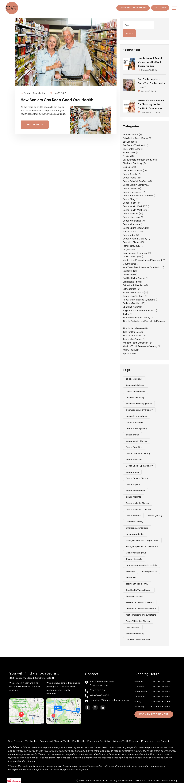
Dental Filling (129, 198)
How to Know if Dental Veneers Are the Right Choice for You (150, 62)
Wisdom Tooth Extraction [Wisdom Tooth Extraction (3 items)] (138, 638)
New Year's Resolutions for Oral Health (142, 266)
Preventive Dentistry (133, 291)
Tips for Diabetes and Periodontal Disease (144, 320)
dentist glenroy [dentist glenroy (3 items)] (155, 514)
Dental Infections (131, 216)
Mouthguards (129, 262)
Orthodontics (129, 287)
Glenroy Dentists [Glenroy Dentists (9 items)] (134, 558)
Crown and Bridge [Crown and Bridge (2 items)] (134, 421)
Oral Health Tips (131, 280)
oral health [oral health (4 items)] (131, 576)
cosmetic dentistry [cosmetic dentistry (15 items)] (135, 396)
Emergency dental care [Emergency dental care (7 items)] (137, 526)
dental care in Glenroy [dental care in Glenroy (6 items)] (136, 439)
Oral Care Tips (130, 269)
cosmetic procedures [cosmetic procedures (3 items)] (136, 415)
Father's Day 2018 (131, 244)
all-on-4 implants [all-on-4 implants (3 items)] (134, 377)
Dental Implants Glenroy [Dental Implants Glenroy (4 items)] (137, 502)
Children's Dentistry (132, 162)
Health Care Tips (131, 255)
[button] (174, 8)
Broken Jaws (129, 151)
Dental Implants (130, 212)
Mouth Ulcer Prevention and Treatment (142, 259)
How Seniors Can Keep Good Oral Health (59, 99)
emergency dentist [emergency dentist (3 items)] (135, 533)
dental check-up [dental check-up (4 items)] (134, 458)
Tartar (126, 313)
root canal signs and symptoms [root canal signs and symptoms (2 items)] (141, 613)
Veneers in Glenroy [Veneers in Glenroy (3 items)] (135, 632)
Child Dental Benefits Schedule (138, 158)
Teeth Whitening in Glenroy (136, 316)
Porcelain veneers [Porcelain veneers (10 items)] (134, 595)
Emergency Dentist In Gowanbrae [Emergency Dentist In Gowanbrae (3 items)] (142, 545)
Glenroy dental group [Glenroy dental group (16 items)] (136, 551)
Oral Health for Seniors (134, 277)
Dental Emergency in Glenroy (137, 194)
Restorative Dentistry (133, 295)
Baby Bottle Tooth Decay (135, 137)
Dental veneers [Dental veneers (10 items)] (133, 514)
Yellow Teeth (129, 348)
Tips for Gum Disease (134, 327)
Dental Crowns (130, 187)
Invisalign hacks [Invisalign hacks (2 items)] (149, 570)
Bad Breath (128, 140)
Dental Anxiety (130, 173)
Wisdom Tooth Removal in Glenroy (140, 345)
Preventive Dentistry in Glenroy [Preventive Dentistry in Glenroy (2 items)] (141, 607)
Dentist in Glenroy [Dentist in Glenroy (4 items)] (134, 520)
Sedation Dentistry (132, 302)
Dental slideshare (131, 223)
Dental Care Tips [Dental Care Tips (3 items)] (134, 446)
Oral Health (128, 273)
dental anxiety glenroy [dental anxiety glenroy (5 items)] (136, 427)
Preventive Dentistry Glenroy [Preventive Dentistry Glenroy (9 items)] (140, 601)
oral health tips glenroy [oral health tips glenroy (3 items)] (137, 582)
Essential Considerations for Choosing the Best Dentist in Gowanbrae (151, 103)
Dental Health (129, 201)
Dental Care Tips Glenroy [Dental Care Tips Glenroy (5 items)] (138, 452)
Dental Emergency (132, 191)
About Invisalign (130, 133)
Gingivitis (127, 248)
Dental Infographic (132, 219)
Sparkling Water (131, 305)
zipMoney (128, 352)
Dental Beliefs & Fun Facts (136, 180)
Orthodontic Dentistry (134, 284)
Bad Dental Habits (131, 147)
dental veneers (130, 230)
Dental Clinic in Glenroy (134, 183)
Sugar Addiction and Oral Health (138, 309)
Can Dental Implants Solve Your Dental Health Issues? (151, 83)
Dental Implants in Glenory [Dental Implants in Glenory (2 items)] (138, 508)
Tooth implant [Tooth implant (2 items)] (133, 626)
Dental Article (129, 176)
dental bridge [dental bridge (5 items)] (132, 433)
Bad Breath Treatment (134, 144)
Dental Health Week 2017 (135, 205)
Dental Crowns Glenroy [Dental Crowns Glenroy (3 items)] (137, 477)
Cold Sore (128, 165)
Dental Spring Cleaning (134, 226)
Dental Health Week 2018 (135, 208)
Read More (35, 124)
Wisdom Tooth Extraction (135, 341)
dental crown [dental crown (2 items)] (132, 471)
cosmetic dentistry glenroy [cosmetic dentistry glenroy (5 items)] (139, 402)
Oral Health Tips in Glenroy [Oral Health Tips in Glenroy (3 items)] (139, 589)
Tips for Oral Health (132, 334)
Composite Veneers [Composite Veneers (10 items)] (135, 390)
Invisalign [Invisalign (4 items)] (130, 570)
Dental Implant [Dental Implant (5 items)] (133, 483)
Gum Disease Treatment (135, 252)
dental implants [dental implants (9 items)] (133, 495)
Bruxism (127, 155)
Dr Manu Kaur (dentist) (34, 93)
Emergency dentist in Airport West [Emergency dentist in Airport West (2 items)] (142, 539)
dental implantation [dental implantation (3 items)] (135, 489)
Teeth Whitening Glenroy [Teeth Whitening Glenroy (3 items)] (138, 620)
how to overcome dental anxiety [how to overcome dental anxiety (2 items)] (141, 564)
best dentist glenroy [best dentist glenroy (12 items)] (135, 384)
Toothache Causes (132, 338)
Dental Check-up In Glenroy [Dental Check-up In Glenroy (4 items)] (139, 464)
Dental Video (129, 234)
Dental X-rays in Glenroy (135, 237)
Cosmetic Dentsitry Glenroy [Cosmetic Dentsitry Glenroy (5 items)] (139, 408)
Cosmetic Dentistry (132, 169)
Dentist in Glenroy (132, 241)
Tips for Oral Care (132, 330)
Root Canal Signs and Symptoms (139, 298)
